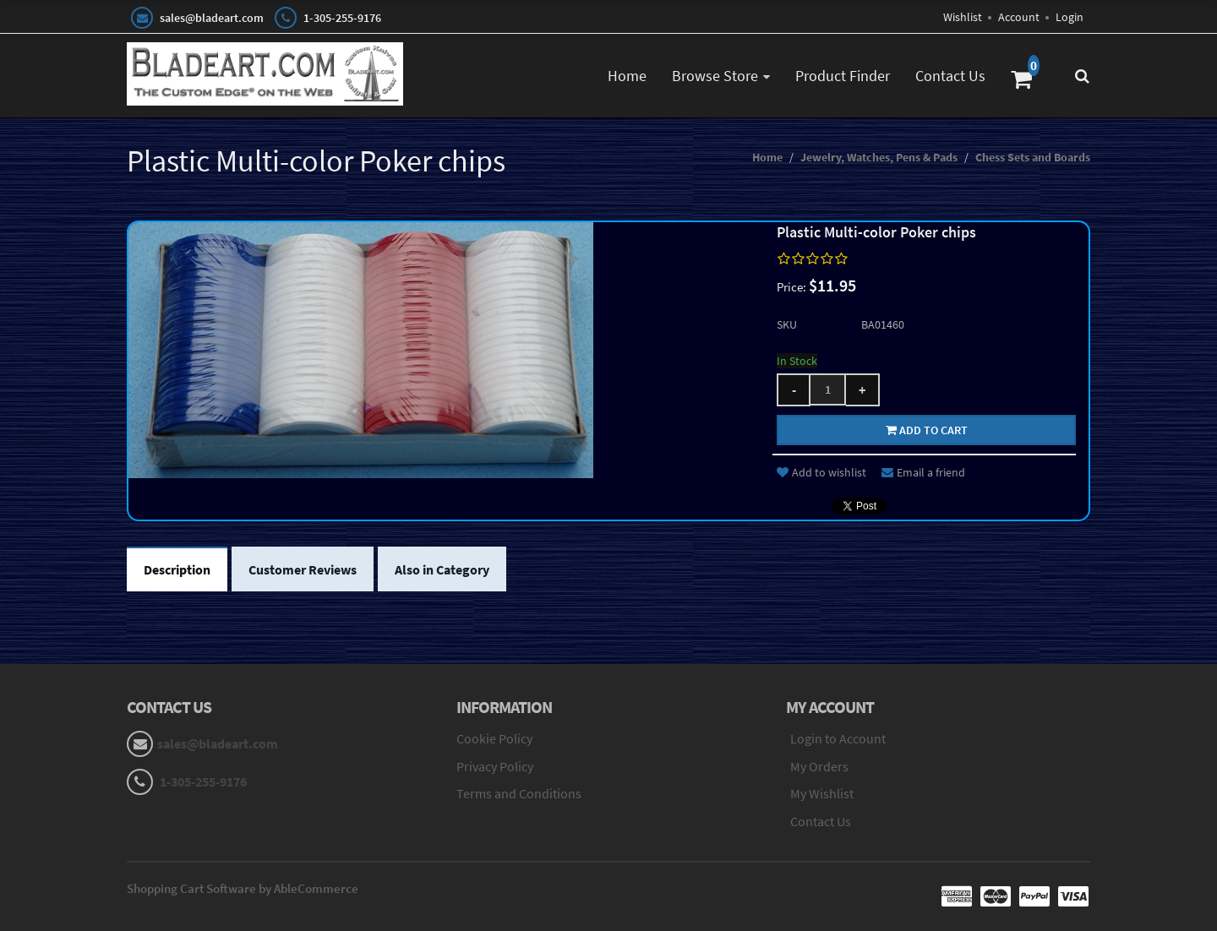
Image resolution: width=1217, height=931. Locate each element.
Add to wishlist (821, 472)
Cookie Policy (494, 738)
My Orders (819, 766)
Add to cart (927, 430)
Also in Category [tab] (442, 569)
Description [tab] (177, 569)
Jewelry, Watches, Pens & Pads (879, 157)
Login (1069, 16)
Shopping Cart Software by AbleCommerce (242, 888)
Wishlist (962, 16)
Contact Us (950, 75)
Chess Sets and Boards (1032, 157)
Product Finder (842, 75)
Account (1019, 16)
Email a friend (923, 472)
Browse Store (715, 75)
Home (627, 75)
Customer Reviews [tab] (302, 569)
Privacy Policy (494, 766)
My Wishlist (822, 793)
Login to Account (838, 738)
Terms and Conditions (518, 793)
